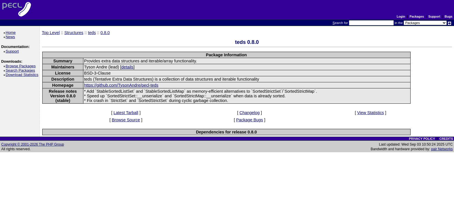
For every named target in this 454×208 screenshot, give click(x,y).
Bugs (449, 16)
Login (401, 16)
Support (434, 16)
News (11, 37)
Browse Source (126, 120)
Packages (416, 16)
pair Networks (442, 149)
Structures (73, 32)
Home (11, 32)
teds (92, 32)
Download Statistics (23, 75)
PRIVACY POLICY (422, 138)
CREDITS (446, 138)
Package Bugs (249, 120)
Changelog (249, 112)
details (127, 67)
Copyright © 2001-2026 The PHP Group (32, 144)
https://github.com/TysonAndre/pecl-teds (121, 85)
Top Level (51, 32)
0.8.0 (105, 32)
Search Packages (21, 70)
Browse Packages (21, 66)
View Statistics (370, 112)
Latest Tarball (126, 112)
